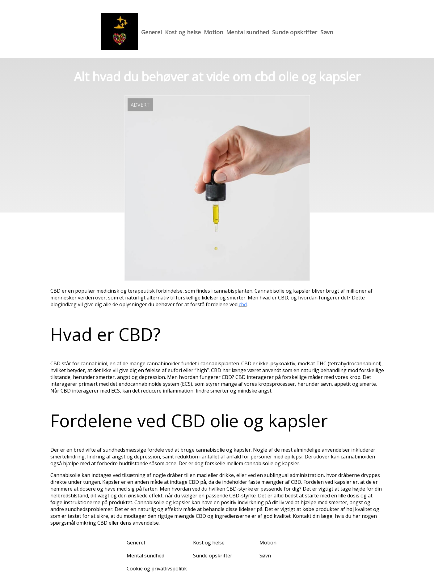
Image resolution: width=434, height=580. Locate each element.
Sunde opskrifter (294, 32)
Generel (151, 32)
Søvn (326, 32)
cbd (243, 304)
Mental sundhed (247, 32)
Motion (213, 32)
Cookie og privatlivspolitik (157, 568)
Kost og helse (183, 32)
